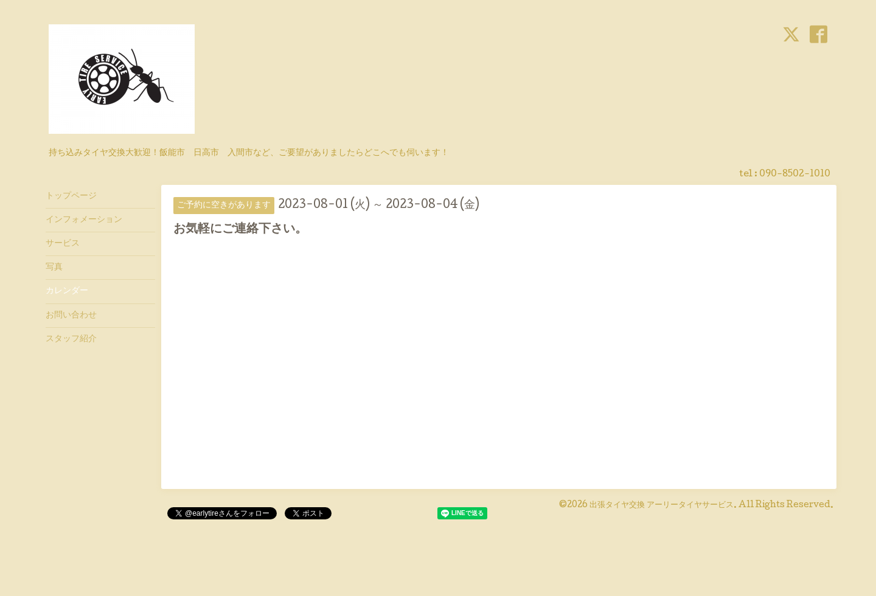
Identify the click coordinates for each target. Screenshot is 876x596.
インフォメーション (84, 220)
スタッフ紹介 (71, 339)
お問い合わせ (71, 316)
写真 (54, 267)
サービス (63, 244)
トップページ (71, 196)
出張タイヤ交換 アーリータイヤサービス (661, 505)
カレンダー (67, 291)
